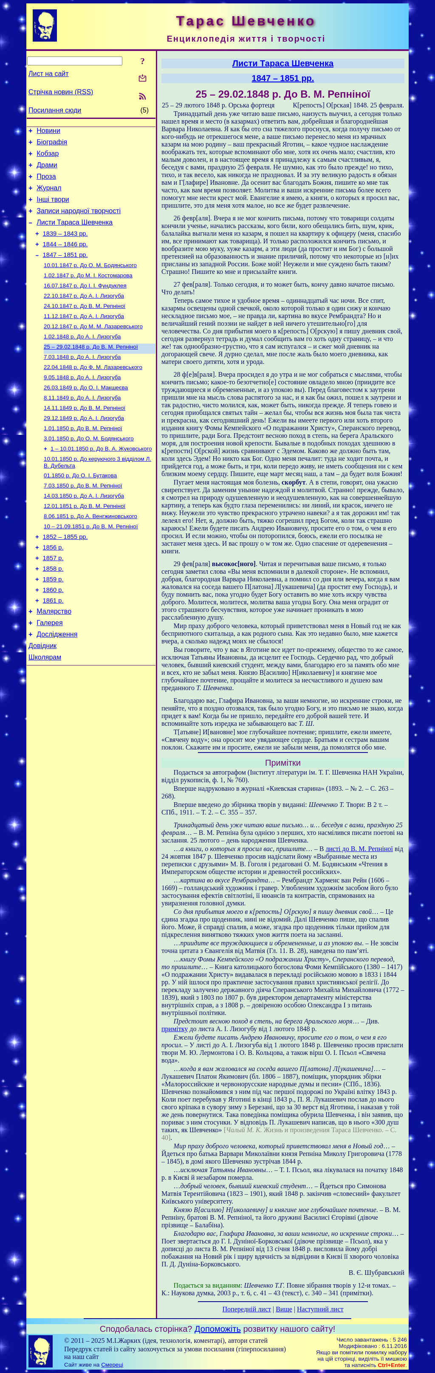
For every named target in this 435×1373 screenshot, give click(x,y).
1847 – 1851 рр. (65, 270)
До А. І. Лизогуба (84, 314)
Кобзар (48, 157)
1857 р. (53, 599)
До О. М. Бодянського (90, 281)
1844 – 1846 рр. (65, 258)
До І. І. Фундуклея (85, 303)
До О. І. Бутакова (80, 508)
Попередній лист (247, 1309)
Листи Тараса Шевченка (75, 233)
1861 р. (53, 646)
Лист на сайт (48, 73)
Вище (284, 1309)
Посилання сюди (54, 110)
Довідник (42, 697)
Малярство (54, 659)
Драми (47, 170)
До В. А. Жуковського (101, 480)
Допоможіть (218, 1329)
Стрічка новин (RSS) (60, 92)
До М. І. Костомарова (88, 292)
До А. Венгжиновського (90, 553)
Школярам (44, 709)
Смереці (112, 1365)
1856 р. (53, 587)
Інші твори (53, 208)
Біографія (52, 144)
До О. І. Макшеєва (86, 414)
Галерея (49, 671)
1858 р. (53, 611)
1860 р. (53, 635)
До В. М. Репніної (84, 325)
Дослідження (57, 684)
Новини (48, 131)
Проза (46, 182)
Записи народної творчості (79, 221)
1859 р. (53, 623)
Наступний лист (320, 1309)
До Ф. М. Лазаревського (93, 392)
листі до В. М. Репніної (359, 848)
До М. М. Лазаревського (93, 347)
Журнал (49, 195)
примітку (174, 1028)
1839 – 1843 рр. (65, 246)
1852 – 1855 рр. (65, 575)
